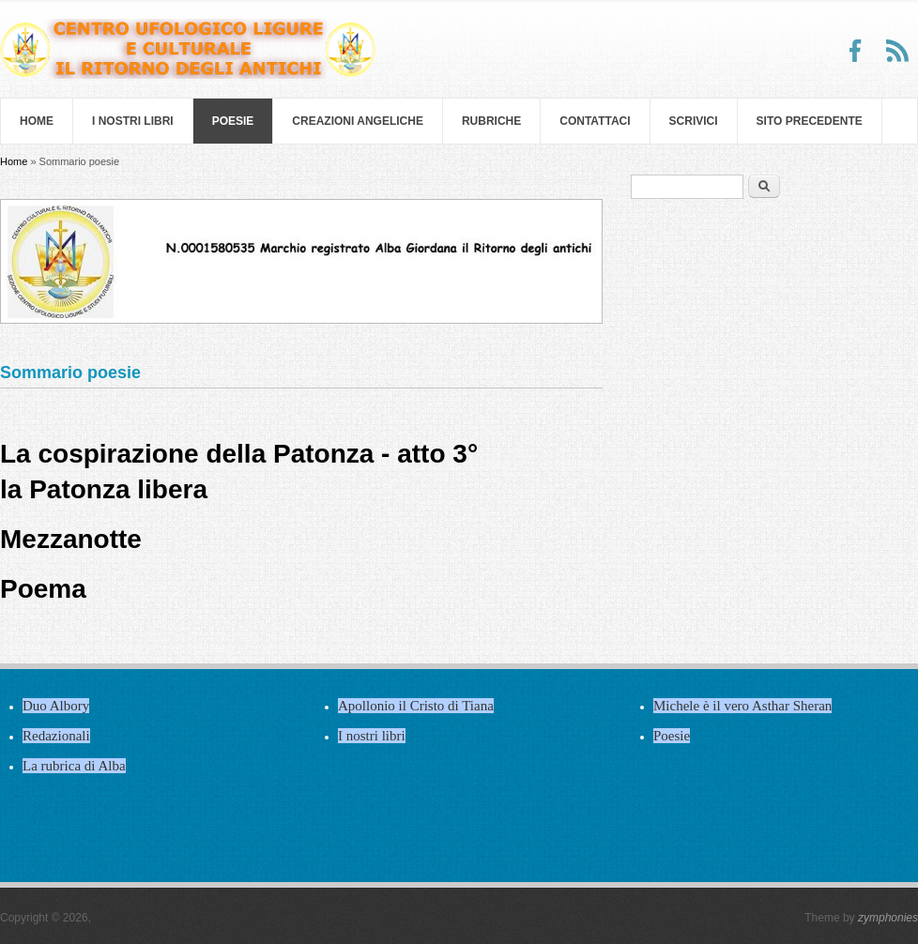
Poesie (233, 121)
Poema (43, 588)
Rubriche (491, 121)
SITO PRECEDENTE (810, 121)
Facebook (856, 50)
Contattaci (594, 121)
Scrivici (693, 121)
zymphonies (888, 917)
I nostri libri (133, 121)
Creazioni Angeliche (357, 121)
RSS (897, 50)
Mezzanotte (71, 539)
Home (37, 121)
